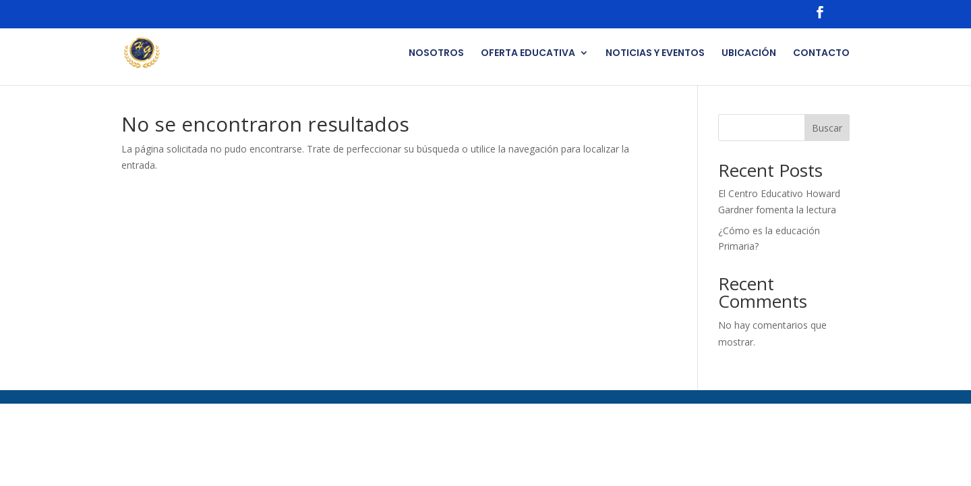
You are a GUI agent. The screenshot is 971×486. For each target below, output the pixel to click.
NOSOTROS (436, 53)
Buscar (827, 128)
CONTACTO (821, 53)
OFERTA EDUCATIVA (528, 53)
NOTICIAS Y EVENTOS (655, 53)
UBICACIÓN (749, 53)
